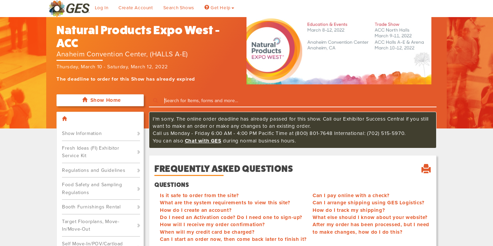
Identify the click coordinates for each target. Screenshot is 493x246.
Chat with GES (203, 141)
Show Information (82, 133)
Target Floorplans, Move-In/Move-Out (90, 225)
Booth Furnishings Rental (91, 207)
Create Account (135, 8)
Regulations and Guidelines (94, 170)
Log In (102, 8)
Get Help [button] (219, 8)
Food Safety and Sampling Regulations (92, 188)
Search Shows (178, 8)
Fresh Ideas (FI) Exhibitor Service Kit (90, 152)
